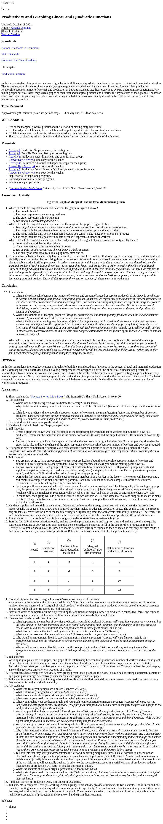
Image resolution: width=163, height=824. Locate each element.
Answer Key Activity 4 (22, 166)
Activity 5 (14, 169)
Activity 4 (14, 162)
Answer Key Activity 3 (22, 159)
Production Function (13, 73)
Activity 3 (14, 156)
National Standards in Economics (20, 47)
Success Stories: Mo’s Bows (26, 188)
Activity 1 (14, 150)
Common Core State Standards (19, 60)
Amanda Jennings (21, 27)
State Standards (10, 54)
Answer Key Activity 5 (22, 172)
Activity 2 (14, 153)
